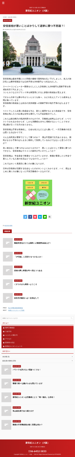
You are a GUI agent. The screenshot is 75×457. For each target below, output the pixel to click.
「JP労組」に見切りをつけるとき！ (28, 257)
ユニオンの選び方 (11, 335)
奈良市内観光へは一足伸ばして (26, 298)
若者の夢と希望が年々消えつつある (28, 271)
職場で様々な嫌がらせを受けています (28, 383)
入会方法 (8, 331)
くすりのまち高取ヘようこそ (25, 284)
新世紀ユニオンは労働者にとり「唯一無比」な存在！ (34, 397)
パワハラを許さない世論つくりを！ (27, 370)
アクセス (8, 339)
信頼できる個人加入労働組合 (37, 446)
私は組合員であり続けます (23, 411)
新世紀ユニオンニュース (13, 346)
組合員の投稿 (8, 225)
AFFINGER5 (57, 454)
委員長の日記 (10, 342)
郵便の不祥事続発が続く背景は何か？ (28, 425)
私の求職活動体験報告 (15, 308)
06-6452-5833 (37, 451)
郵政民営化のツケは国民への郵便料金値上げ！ (32, 243)
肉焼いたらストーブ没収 (16, 310)
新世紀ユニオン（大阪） (37, 10)
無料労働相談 (10, 328)
